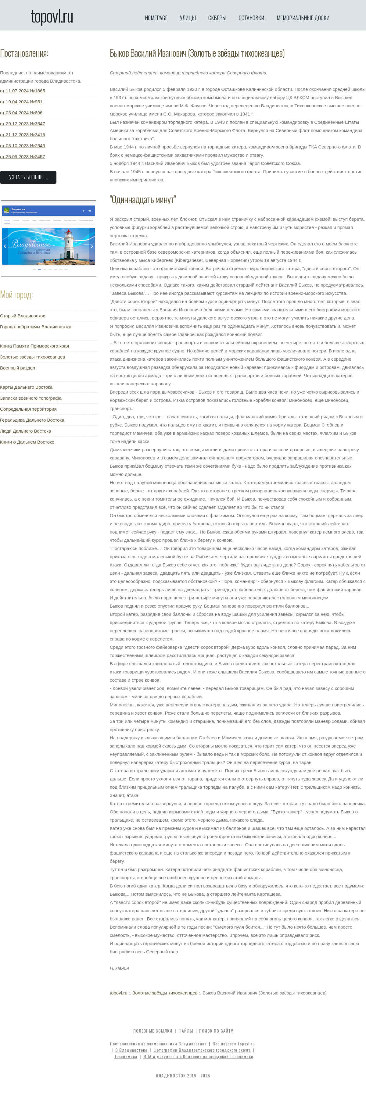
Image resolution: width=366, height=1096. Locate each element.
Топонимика (125, 1056)
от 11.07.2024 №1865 (22, 90)
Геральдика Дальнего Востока (32, 420)
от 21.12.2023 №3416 (22, 134)
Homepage (156, 18)
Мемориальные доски (303, 18)
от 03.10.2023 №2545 (22, 145)
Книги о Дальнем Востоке (27, 441)
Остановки (251, 18)
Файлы (185, 1030)
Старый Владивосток (22, 315)
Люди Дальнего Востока (25, 431)
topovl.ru (51, 15)
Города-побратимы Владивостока (35, 326)
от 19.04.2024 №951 (21, 101)
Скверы (217, 18)
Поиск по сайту (216, 1030)
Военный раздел (17, 367)
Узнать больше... (28, 177)
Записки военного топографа (31, 398)
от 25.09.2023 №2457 (22, 156)
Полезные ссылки (152, 1030)
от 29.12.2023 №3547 (22, 123)
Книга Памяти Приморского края (34, 345)
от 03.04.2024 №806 (21, 112)
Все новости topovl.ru (234, 1043)
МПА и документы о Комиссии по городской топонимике (198, 1056)
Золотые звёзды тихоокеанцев (32, 356)
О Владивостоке (131, 1050)
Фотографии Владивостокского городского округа (202, 1050)
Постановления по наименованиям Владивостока (158, 1043)
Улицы (188, 18)
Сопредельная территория (28, 409)
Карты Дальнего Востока (26, 387)
